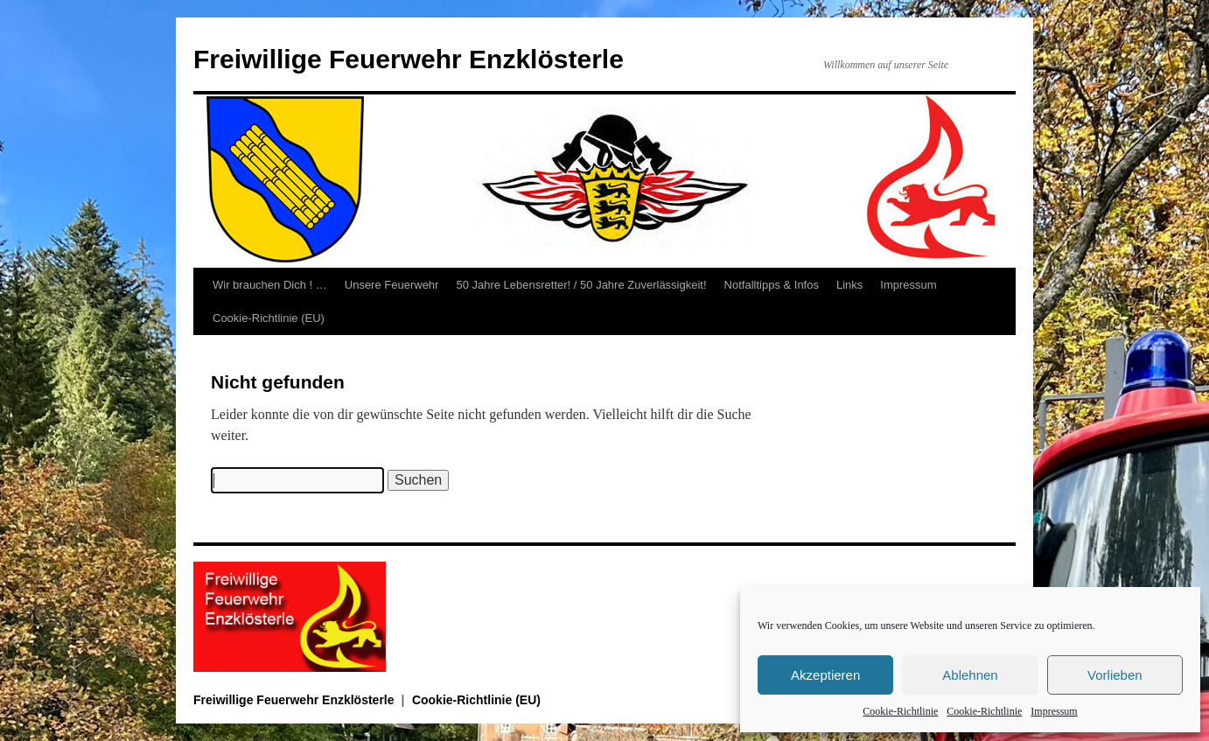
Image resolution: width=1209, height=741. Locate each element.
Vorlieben (1115, 675)
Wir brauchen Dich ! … (270, 284)
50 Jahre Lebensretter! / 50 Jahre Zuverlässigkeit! (581, 284)
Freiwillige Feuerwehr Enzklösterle (408, 59)
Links (849, 284)
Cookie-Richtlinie (900, 711)
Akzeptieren (825, 675)
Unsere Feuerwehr (392, 284)
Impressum (1054, 711)
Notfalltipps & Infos (771, 284)
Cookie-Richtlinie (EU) (269, 318)
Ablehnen (969, 675)
